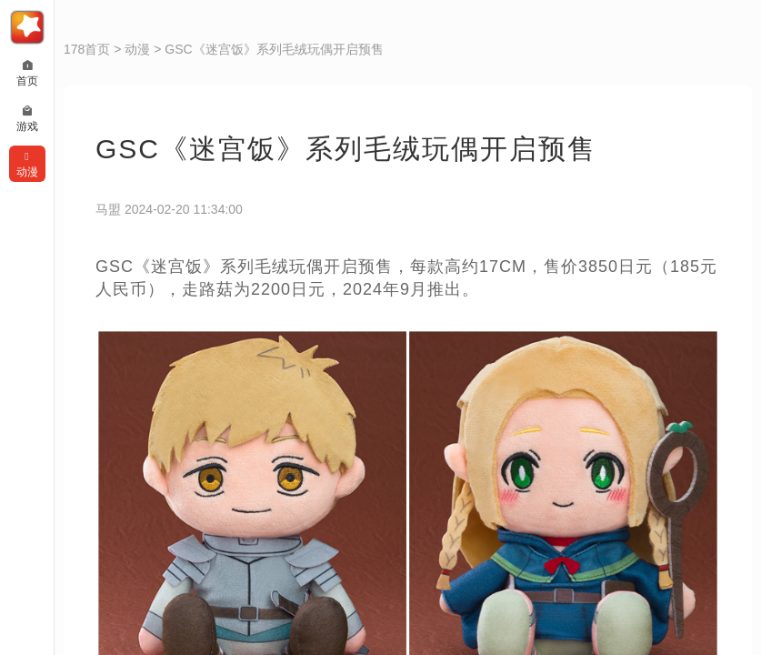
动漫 (137, 49)
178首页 (87, 49)
